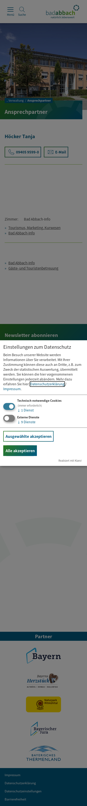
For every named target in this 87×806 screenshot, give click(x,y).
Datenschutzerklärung (47, 384)
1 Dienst (25, 410)
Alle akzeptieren (20, 450)
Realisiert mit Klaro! (70, 460)
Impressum (12, 389)
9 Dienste (26, 422)
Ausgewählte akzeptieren (29, 436)
